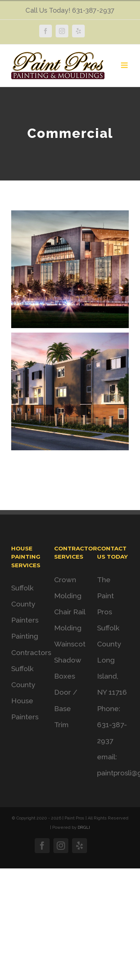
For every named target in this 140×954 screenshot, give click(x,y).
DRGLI (84, 827)
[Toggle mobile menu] (125, 65)
